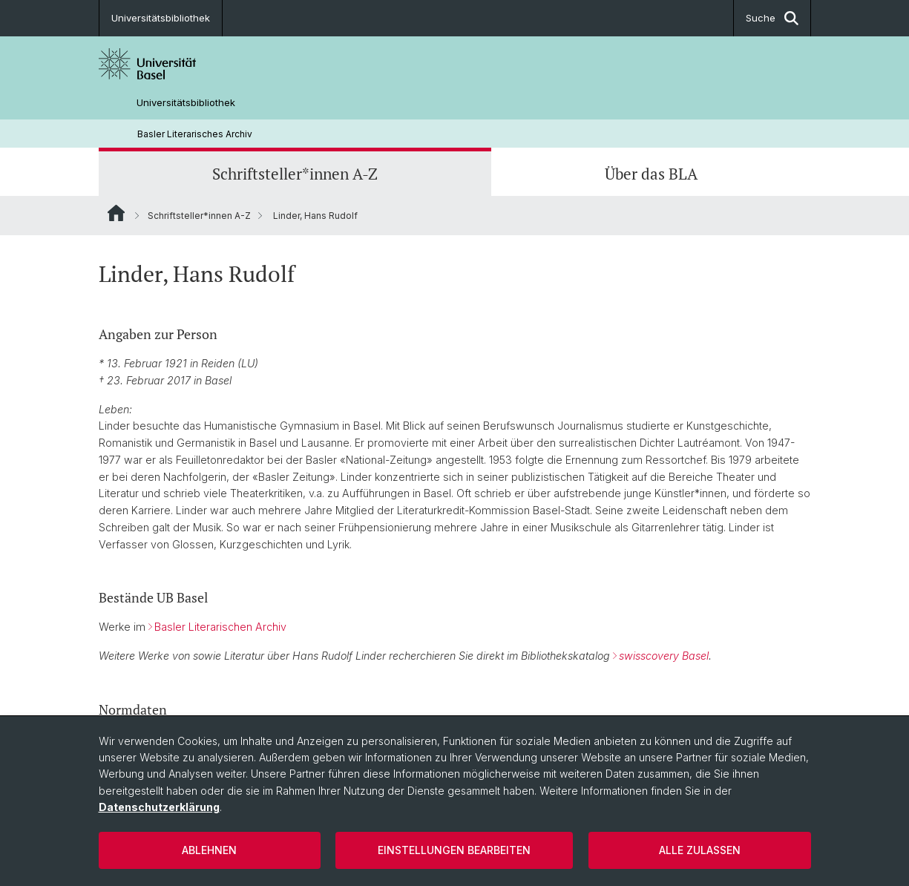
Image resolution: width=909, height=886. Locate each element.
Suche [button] (772, 18)
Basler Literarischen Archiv (220, 626)
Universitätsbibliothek (160, 18)
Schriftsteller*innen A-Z (295, 173)
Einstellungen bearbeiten (454, 850)
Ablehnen (209, 850)
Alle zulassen (700, 850)
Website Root (116, 213)
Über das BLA (651, 173)
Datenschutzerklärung (159, 807)
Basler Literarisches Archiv (194, 134)
